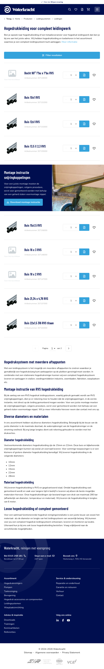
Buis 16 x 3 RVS (32, 250)
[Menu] (97, 9)
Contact (60, 595)
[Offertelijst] (82, 9)
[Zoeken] (69, 9)
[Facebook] (63, 620)
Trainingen (9, 623)
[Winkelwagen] (88, 9)
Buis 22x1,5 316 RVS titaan (39, 323)
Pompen (8, 587)
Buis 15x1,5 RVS (33, 225)
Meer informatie (69, 41)
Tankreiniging (10, 591)
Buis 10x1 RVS (32, 97)
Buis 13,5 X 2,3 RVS (35, 146)
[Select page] (52, 348)
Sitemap (28, 652)
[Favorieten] (76, 9)
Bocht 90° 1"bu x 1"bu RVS (39, 73)
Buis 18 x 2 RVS (32, 274)
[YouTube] (68, 620)
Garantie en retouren (66, 587)
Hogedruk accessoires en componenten (23, 599)
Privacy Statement (71, 652)
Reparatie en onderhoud (68, 583)
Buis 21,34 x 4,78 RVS (36, 299)
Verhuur (60, 591)
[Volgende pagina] (69, 348)
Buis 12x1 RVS (32, 122)
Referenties (10, 632)
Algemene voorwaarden (47, 652)
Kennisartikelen (11, 628)
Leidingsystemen (12, 603)
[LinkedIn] (57, 620)
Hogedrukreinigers (13, 583)
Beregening (9, 595)
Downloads (9, 619)
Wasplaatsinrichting (14, 607)
